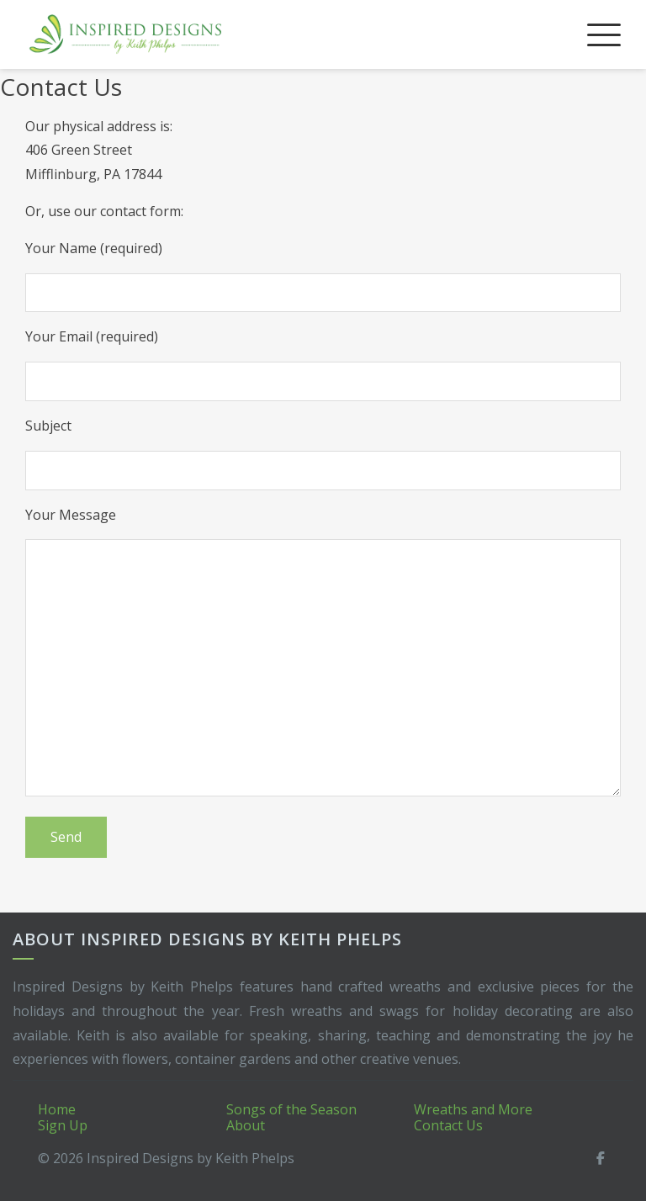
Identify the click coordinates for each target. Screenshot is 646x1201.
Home (57, 1109)
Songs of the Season (291, 1109)
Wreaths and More (473, 1109)
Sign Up (62, 1125)
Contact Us (448, 1125)
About (245, 1125)
